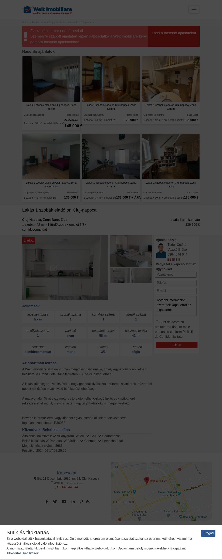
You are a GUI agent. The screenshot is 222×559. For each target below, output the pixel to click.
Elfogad (208, 533)
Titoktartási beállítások (22, 553)
